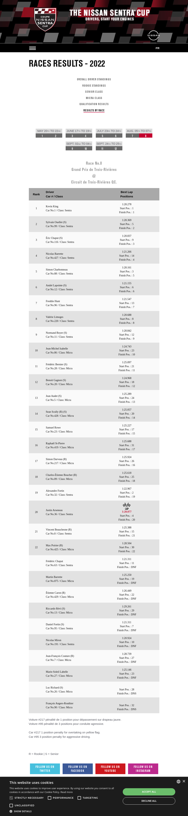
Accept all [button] (149, 791)
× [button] (183, 781)
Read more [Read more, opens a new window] (67, 792)
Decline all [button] (149, 800)
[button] (63, 811)
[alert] (94, 796)
